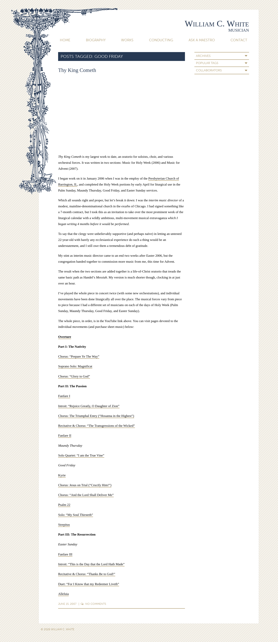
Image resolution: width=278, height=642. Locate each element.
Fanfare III (65, 554)
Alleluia (63, 594)
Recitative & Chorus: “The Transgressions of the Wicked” (96, 426)
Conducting (161, 40)
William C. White (217, 23)
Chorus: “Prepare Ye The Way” (78, 356)
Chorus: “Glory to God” (74, 376)
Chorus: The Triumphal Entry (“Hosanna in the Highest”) (96, 416)
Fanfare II (64, 435)
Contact (239, 40)
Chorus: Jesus (67, 485)
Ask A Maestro (202, 40)
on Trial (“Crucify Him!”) (93, 485)
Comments (93, 604)
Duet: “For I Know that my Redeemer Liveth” (88, 584)
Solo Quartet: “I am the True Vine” (81, 455)
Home (65, 40)
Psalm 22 (64, 505)
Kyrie (62, 475)
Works (127, 40)
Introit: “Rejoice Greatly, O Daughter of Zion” (88, 406)
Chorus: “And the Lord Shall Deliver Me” (86, 495)
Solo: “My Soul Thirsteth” (75, 515)
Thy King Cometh (77, 70)
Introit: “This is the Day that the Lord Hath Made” (91, 564)
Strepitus (64, 524)
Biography (96, 40)
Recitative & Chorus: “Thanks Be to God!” (86, 574)
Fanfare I (64, 396)
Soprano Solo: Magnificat (75, 366)
